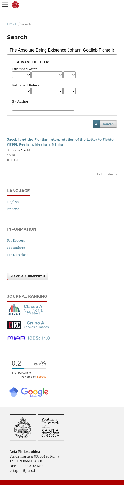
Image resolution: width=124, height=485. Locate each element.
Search (108, 124)
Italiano (13, 209)
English (13, 201)
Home (12, 24)
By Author (20, 101)
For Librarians (17, 255)
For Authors (16, 247)
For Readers (16, 240)
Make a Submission (27, 276)
